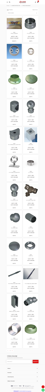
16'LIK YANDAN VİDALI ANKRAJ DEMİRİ (14, 283)
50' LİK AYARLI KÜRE (31, 311)
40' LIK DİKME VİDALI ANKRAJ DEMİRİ (31, 283)
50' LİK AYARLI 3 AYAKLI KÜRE (30, 200)
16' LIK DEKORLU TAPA (14, 200)
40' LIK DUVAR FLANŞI (30, 61)
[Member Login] (35, 2)
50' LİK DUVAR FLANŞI (14, 61)
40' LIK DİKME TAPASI (14, 255)
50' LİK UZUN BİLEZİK (14, 339)
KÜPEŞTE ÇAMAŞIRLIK (14, 33)
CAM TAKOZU (31, 144)
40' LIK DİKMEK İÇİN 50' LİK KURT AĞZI (14, 144)
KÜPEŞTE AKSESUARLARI (26, 5)
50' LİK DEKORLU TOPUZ (31, 116)
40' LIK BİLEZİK (30, 172)
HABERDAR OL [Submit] (35, 361)
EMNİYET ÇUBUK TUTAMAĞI (14, 116)
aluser (14, 32)
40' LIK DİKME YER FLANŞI (31, 339)
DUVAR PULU (31, 255)
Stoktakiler (11, 9)
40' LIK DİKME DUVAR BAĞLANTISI (14, 172)
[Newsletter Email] (19, 361)
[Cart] (38, 2)
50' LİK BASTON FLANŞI (30, 33)
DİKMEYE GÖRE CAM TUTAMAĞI (14, 311)
